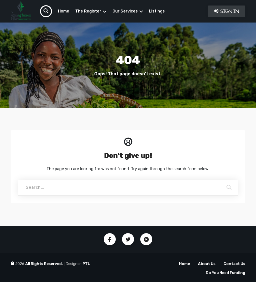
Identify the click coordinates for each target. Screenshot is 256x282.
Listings (157, 11)
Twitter (128, 239)
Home (63, 11)
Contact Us (234, 263)
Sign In (229, 11)
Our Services (125, 11)
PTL (86, 263)
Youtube (146, 239)
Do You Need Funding (225, 272)
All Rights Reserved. (44, 263)
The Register (88, 11)
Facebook (110, 239)
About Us (207, 263)
